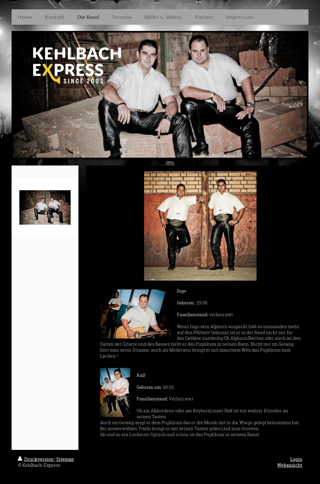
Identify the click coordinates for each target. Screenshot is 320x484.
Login (296, 459)
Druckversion (36, 459)
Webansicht (289, 465)
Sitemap (65, 459)
